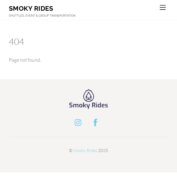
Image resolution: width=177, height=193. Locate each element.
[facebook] (96, 121)
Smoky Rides (85, 150)
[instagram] (79, 121)
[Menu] (162, 7)
